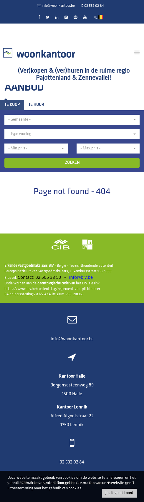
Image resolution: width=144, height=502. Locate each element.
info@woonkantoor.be (72, 339)
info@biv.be (81, 277)
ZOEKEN (72, 163)
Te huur (36, 105)
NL (98, 17)
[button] (72, 120)
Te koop (12, 105)
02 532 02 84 (72, 462)
